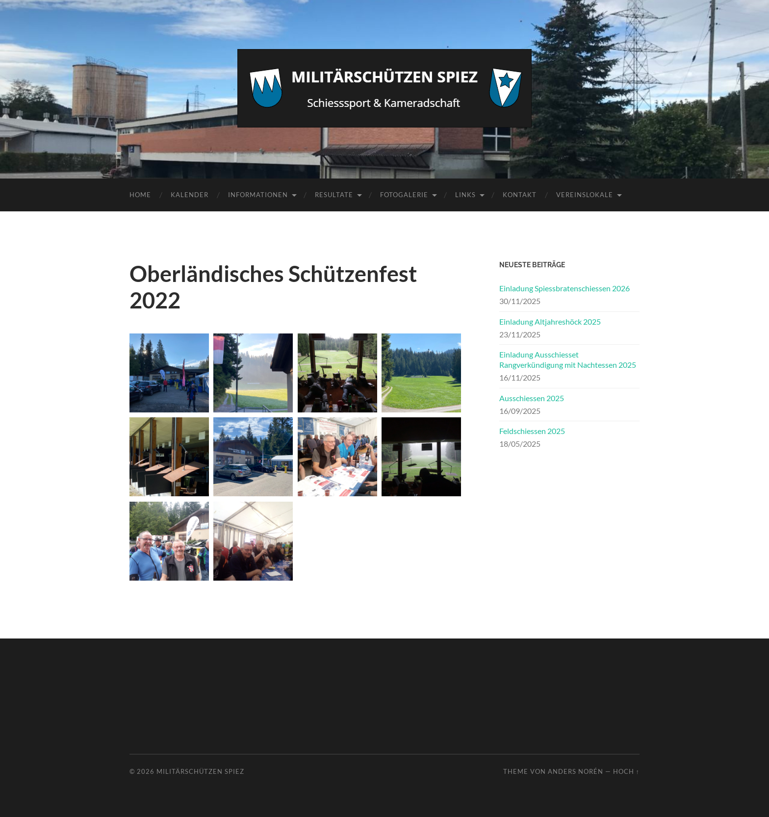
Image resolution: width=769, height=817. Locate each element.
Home (140, 195)
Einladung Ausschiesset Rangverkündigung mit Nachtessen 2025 (567, 359)
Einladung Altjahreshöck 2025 (550, 321)
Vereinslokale (584, 195)
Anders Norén (575, 771)
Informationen (258, 195)
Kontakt (520, 195)
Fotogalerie (404, 195)
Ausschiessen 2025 (531, 398)
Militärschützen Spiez (200, 771)
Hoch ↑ (626, 771)
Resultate (334, 195)
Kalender (189, 195)
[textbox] (295, 457)
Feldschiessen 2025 (532, 430)
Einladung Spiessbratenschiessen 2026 (564, 288)
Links (465, 195)
